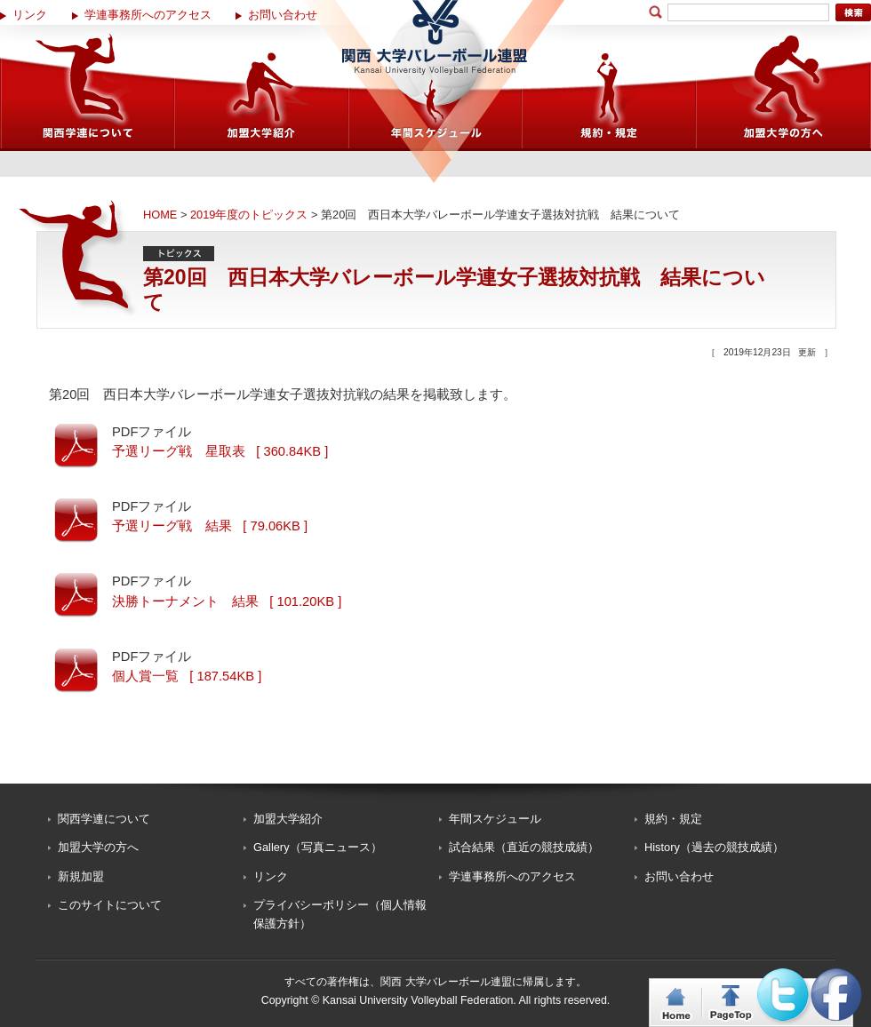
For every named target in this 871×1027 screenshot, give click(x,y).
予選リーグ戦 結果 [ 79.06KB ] (210, 526)
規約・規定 (673, 818)
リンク (29, 14)
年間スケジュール (495, 818)
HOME (160, 214)
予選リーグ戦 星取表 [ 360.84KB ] (220, 451)
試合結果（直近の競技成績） (524, 847)
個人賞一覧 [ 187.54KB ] (186, 676)
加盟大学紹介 (288, 818)
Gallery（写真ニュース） (317, 847)
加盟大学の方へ (98, 847)
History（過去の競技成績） (714, 847)
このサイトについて (110, 905)
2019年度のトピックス (249, 214)
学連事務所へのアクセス (148, 14)
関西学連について (104, 818)
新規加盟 (81, 876)
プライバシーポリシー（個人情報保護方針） (340, 913)
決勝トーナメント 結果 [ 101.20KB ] (226, 601)
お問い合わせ (282, 14)
